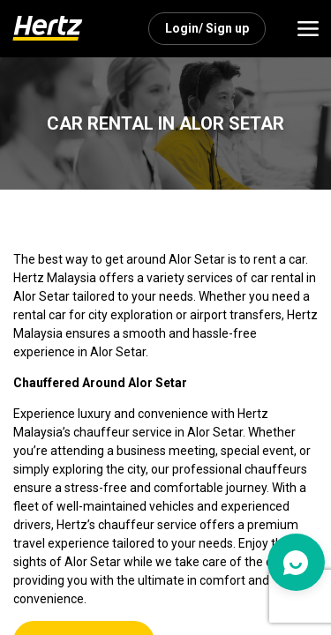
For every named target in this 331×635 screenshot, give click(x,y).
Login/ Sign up (207, 28)
